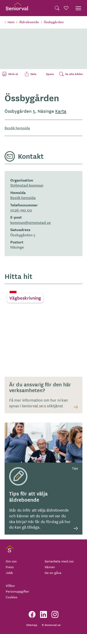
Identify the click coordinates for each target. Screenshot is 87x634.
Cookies (11, 596)
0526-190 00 (21, 210)
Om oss (11, 561)
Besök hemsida (17, 127)
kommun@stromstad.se (30, 222)
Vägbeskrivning (25, 298)
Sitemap (31, 624)
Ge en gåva (53, 572)
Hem (11, 22)
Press (10, 566)
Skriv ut (13, 74)
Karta (60, 111)
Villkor (10, 585)
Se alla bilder (74, 74)
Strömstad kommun (26, 185)
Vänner (50, 566)
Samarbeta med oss (59, 561)
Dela (33, 74)
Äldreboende (29, 22)
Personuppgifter (17, 591)
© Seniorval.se (51, 624)
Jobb (9, 572)
